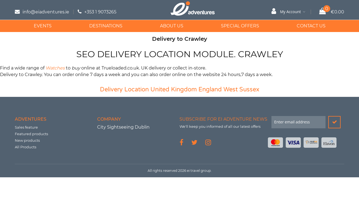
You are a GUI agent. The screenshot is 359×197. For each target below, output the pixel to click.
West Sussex (241, 89)
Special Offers (240, 25)
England (210, 89)
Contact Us (311, 25)
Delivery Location (124, 89)
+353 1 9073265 (100, 12)
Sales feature (26, 127)
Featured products (31, 134)
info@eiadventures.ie (46, 12)
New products (27, 140)
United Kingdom (173, 89)
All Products (25, 147)
